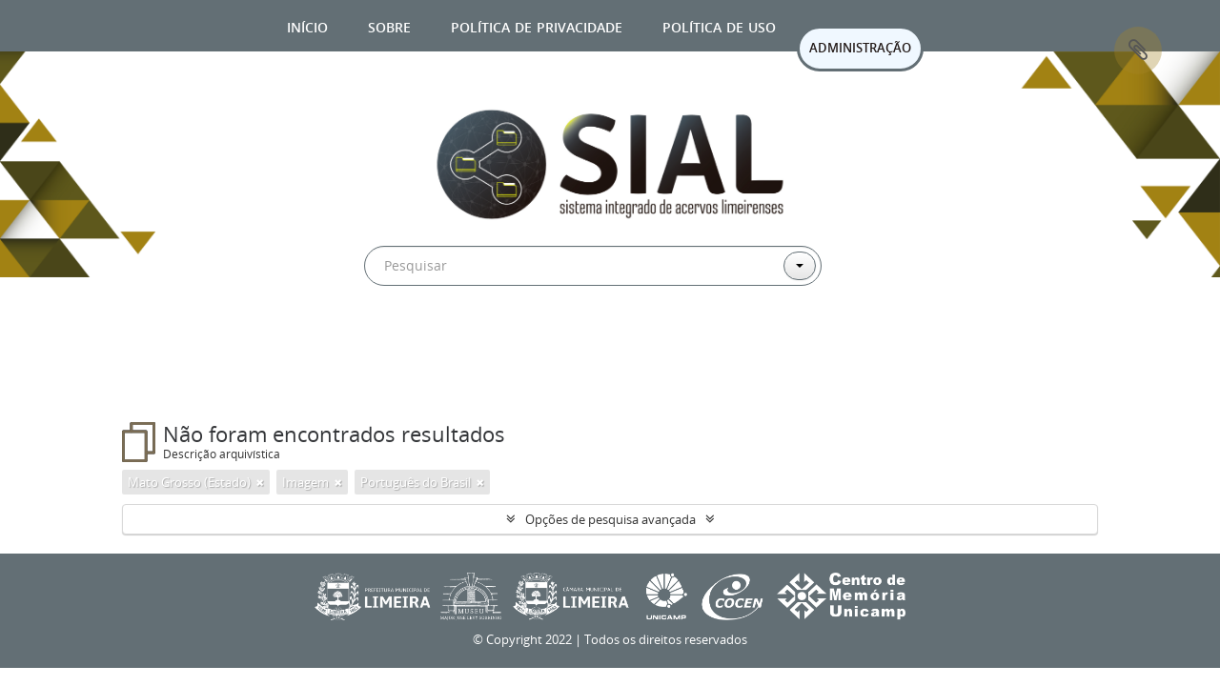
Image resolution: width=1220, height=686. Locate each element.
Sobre (389, 25)
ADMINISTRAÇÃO (860, 47)
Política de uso (719, 25)
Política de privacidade (536, 25)
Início (307, 25)
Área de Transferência (1138, 50)
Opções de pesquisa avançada (610, 519)
